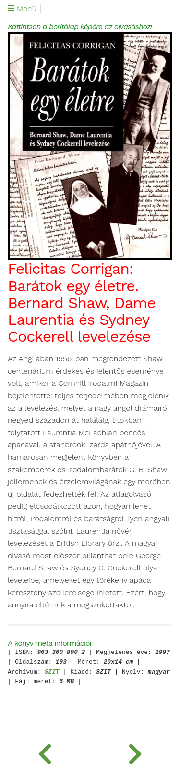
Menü (22, 8)
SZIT (52, 672)
